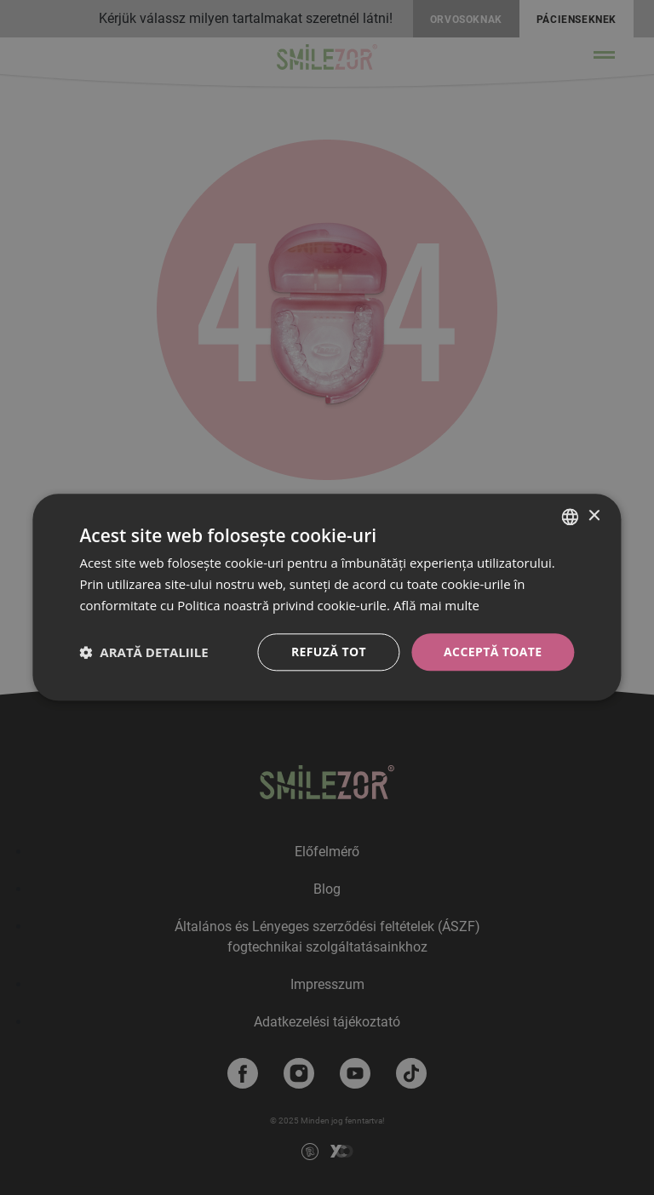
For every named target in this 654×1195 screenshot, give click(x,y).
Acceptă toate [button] (493, 651)
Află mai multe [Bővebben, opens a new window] (436, 605)
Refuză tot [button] (328, 651)
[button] (143, 652)
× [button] (594, 516)
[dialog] (327, 597)
